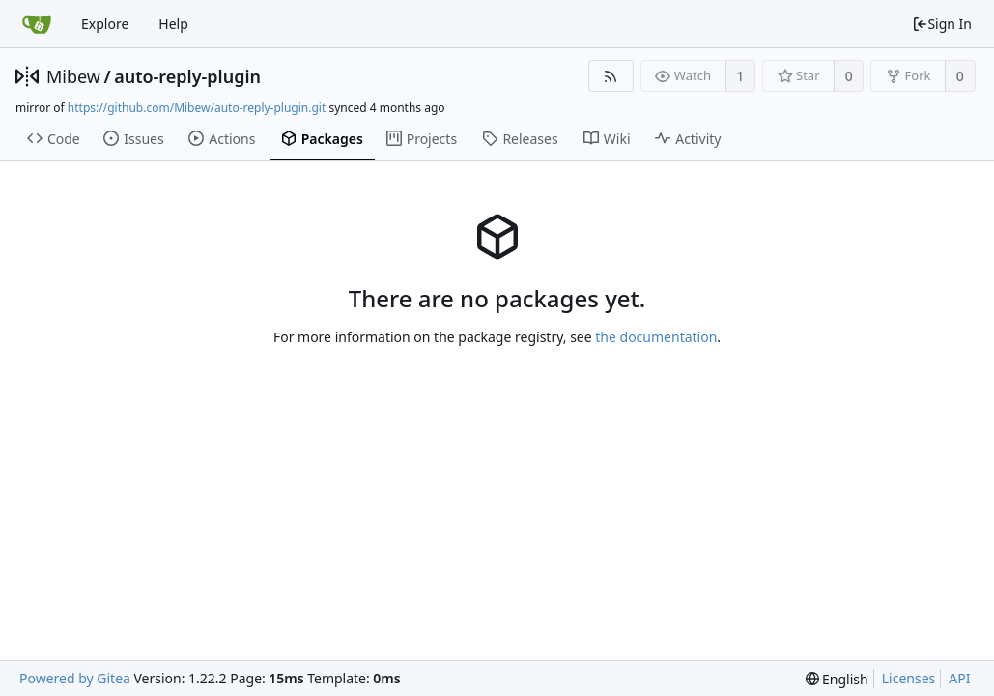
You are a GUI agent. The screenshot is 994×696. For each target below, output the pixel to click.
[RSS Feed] (611, 76)
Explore (104, 23)
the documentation (656, 337)
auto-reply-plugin (187, 76)
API (959, 678)
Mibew (73, 76)
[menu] (837, 679)
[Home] (37, 24)
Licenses (909, 678)
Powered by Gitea (74, 678)
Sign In (942, 23)
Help (173, 23)
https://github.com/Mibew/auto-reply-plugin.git (197, 108)
